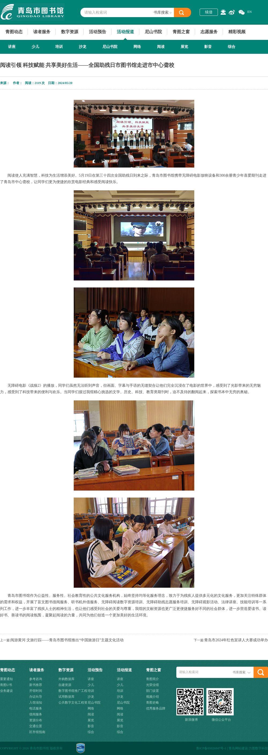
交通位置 (35, 726)
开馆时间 (35, 691)
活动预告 (97, 31)
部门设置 (152, 691)
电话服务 (35, 708)
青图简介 (152, 679)
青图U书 (6, 685)
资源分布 (35, 720)
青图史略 (152, 702)
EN (249, 12)
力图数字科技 (258, 748)
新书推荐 (35, 685)
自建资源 (64, 685)
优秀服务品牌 (155, 708)
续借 (209, 12)
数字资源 (69, 31)
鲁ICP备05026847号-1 (211, 748)
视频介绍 (152, 697)
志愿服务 (209, 31)
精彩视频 (236, 31)
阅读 (161, 47)
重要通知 (6, 679)
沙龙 (82, 47)
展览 (184, 47)
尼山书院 (153, 31)
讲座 (12, 47)
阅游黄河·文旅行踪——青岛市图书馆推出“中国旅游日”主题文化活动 (67, 640)
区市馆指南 (37, 732)
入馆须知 (35, 702)
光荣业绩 (152, 685)
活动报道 (125, 31)
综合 (231, 47)
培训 (59, 47)
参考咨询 (35, 679)
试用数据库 (66, 697)
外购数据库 (66, 679)
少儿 (35, 47)
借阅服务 (35, 714)
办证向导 (35, 697)
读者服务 (41, 31)
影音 (208, 47)
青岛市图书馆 (32, 12)
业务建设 (6, 691)
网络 (137, 47)
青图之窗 (181, 31)
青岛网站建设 (238, 748)
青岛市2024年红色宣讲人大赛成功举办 (236, 640)
